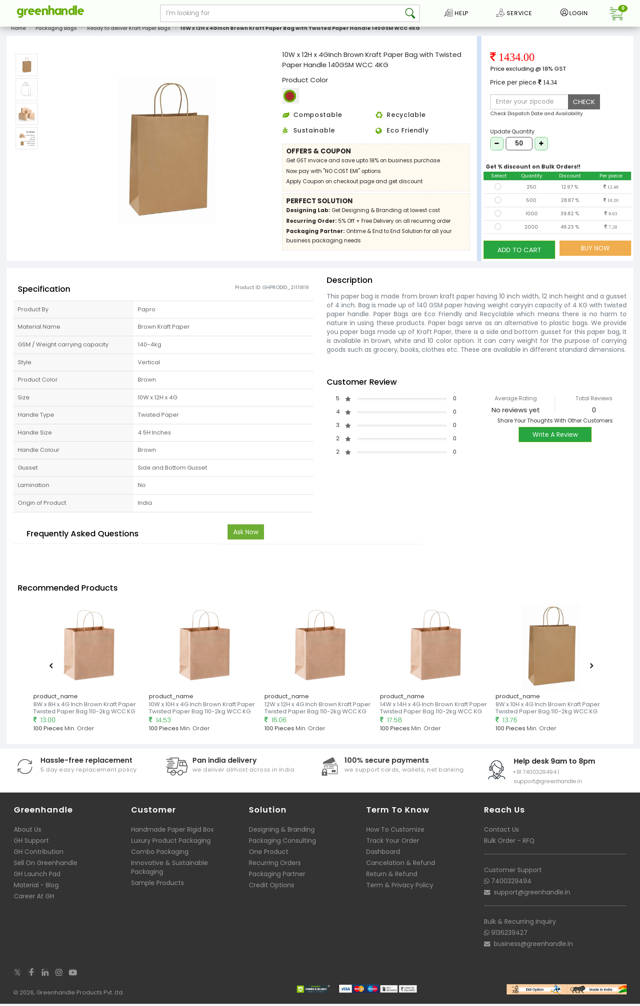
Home (18, 32)
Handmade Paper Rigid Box (172, 831)
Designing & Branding (282, 831)
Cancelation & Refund (400, 865)
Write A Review (555, 436)
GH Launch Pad (37, 876)
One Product (268, 853)
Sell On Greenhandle (45, 865)
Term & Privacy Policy (399, 887)
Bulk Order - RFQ (509, 842)
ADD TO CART (519, 253)
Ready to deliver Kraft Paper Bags (129, 32)
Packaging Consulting (282, 842)
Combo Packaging (159, 853)
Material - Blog (36, 887)
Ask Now (245, 533)
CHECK (584, 106)
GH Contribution (39, 853)
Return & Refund (391, 876)
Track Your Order (392, 842)
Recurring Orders (275, 865)
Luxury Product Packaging (171, 842)
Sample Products (157, 885)
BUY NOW (595, 253)
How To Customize (395, 831)
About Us (27, 831)
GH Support (31, 842)
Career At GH (34, 898)
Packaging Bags (56, 32)
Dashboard (383, 853)
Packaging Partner (277, 876)
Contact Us (501, 831)
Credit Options (271, 887)
